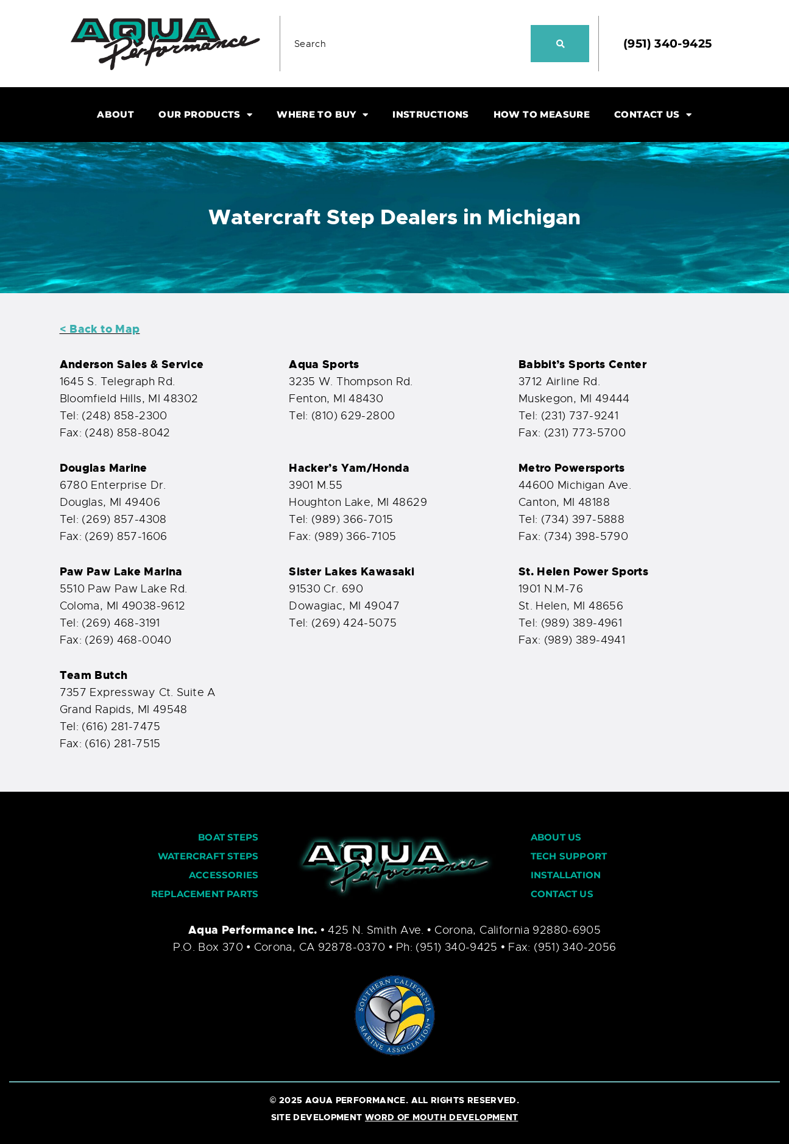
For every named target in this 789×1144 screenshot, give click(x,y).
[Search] (560, 43)
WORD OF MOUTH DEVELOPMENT (441, 1117)
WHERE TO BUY (322, 115)
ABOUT (115, 114)
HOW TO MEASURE (542, 114)
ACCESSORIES (223, 875)
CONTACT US (653, 115)
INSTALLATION (566, 875)
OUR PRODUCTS (205, 115)
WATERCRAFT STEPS (208, 856)
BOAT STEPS (228, 837)
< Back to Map (100, 329)
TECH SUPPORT (569, 856)
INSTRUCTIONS (430, 114)
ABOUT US (556, 837)
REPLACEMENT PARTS (204, 894)
